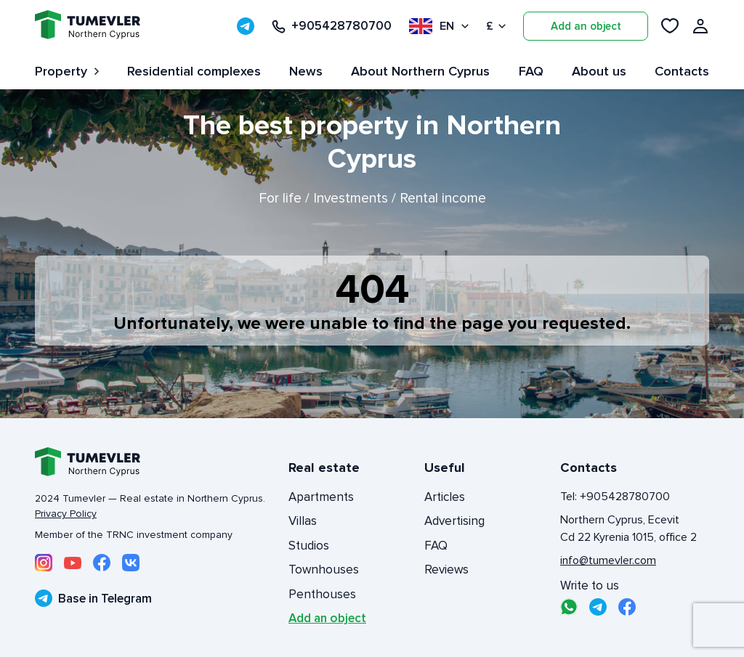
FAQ (531, 71)
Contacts (682, 71)
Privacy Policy (66, 513)
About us (599, 71)
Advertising (454, 521)
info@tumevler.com (608, 560)
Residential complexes (194, 71)
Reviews (446, 569)
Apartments (321, 497)
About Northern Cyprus (420, 71)
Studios (308, 545)
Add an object (586, 26)
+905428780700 (332, 26)
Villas (302, 521)
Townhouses (323, 569)
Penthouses (322, 594)
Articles (444, 497)
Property (67, 71)
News (306, 71)
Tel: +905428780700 (615, 496)
